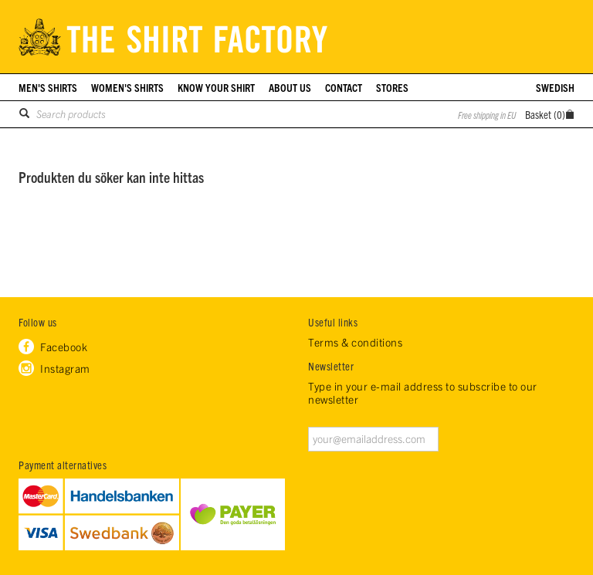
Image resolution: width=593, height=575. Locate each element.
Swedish (555, 87)
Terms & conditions (355, 342)
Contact (343, 87)
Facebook (63, 346)
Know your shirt (216, 87)
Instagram (65, 368)
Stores (392, 87)
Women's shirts (127, 87)
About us (290, 87)
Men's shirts (48, 87)
